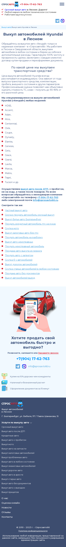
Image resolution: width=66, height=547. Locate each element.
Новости (6, 507)
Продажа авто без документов (22, 273)
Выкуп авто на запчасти (14, 448)
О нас (5, 498)
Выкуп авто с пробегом (14, 440)
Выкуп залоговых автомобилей (18, 453)
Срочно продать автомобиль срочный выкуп (29, 215)
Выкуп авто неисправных (19, 242)
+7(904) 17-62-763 (33, 359)
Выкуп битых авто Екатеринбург (23, 219)
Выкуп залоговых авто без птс (21, 233)
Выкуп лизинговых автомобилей (18, 466)
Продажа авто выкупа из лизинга (23, 251)
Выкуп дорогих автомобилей (21, 264)
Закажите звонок (48, 353)
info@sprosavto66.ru (45, 200)
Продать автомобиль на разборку (24, 237)
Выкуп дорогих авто (12, 470)
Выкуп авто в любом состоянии (18, 461)
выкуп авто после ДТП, (35, 189)
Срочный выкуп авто (15, 9)
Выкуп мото (8, 444)
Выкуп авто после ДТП (13, 431)
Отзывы (6, 512)
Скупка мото (12, 228)
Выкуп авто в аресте (12, 474)
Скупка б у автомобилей (18, 260)
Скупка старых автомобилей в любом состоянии (32, 269)
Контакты (7, 516)
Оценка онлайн (11, 503)
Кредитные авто (10, 435)
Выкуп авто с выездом (13, 487)
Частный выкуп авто (16, 210)
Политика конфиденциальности (33, 531)
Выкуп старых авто (11, 479)
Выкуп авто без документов (16, 483)
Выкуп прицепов (10, 492)
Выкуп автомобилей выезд (20, 278)
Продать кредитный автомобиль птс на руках (30, 224)
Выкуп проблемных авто (14, 457)
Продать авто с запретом (19, 255)
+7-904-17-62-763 (31, 4)
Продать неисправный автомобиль (24, 246)
